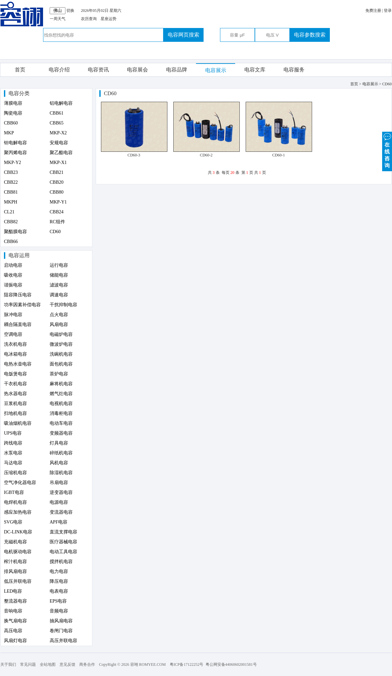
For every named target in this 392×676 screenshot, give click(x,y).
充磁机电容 (15, 541)
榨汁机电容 (15, 561)
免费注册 (373, 10)
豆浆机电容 (15, 403)
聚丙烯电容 (15, 152)
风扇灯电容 (15, 640)
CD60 (55, 231)
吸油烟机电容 (18, 423)
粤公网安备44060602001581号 (231, 664)
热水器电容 (15, 393)
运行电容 (59, 265)
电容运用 (19, 255)
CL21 (9, 211)
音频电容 (59, 610)
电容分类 (19, 93)
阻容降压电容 (18, 294)
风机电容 (59, 462)
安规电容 (59, 142)
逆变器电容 (61, 492)
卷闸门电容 (61, 630)
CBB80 (56, 192)
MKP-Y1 (58, 202)
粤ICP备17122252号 (187, 664)
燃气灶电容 (61, 393)
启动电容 (13, 265)
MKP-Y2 (12, 162)
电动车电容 (61, 423)
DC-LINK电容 (18, 531)
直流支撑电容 (63, 531)
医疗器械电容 (63, 541)
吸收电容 (13, 275)
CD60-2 (206, 155)
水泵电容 (13, 452)
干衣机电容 (15, 383)
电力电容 (59, 571)
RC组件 (57, 221)
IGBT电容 (14, 492)
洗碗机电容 (61, 354)
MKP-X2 (58, 132)
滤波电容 (59, 285)
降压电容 (59, 581)
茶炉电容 (59, 373)
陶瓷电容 (13, 113)
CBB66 (11, 241)
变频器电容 (61, 433)
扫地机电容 (15, 413)
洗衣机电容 (15, 344)
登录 (388, 10)
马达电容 (13, 462)
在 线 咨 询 (387, 150)
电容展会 (137, 69)
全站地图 (48, 664)
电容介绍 (59, 69)
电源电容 (59, 502)
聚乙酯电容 (61, 152)
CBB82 (11, 221)
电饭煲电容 (15, 373)
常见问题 (28, 664)
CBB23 (11, 172)
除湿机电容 (61, 472)
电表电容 (59, 591)
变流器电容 (61, 512)
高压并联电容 (63, 640)
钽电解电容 (15, 142)
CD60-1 (278, 155)
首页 (20, 69)
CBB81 (11, 192)
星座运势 (108, 18)
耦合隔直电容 (18, 324)
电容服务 (294, 69)
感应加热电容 (18, 512)
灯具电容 (59, 443)
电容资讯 (98, 69)
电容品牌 (176, 69)
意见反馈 (67, 664)
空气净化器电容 (20, 482)
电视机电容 (61, 403)
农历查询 (89, 18)
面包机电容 (61, 364)
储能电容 (59, 275)
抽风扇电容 (61, 620)
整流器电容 (15, 601)
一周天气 (57, 18)
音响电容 (13, 610)
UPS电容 (13, 433)
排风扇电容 (15, 571)
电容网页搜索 (183, 35)
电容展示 (215, 70)
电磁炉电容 (61, 334)
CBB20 (56, 182)
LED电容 (13, 591)
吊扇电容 (59, 482)
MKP (9, 132)
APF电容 (58, 522)
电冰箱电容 (15, 354)
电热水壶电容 (18, 364)
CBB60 (11, 123)
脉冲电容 (13, 314)
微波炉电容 (61, 344)
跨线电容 (13, 443)
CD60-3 (134, 155)
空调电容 (13, 334)
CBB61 (56, 113)
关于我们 (8, 664)
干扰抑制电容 (63, 304)
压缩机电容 (15, 472)
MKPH (10, 202)
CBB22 (11, 182)
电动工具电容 (63, 551)
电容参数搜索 (310, 35)
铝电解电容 (61, 103)
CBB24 (56, 211)
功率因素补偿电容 (22, 304)
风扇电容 (59, 324)
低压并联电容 (18, 581)
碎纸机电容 (61, 452)
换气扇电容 (15, 620)
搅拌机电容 (61, 561)
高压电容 (13, 630)
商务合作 (87, 664)
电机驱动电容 (18, 551)
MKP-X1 (58, 162)
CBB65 (56, 123)
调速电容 (59, 294)
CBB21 (56, 172)
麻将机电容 (61, 383)
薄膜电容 (13, 103)
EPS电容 (58, 601)
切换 (70, 10)
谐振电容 (13, 285)
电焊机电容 (15, 502)
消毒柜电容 (61, 413)
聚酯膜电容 (15, 231)
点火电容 (59, 314)
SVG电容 (13, 522)
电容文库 (254, 69)
